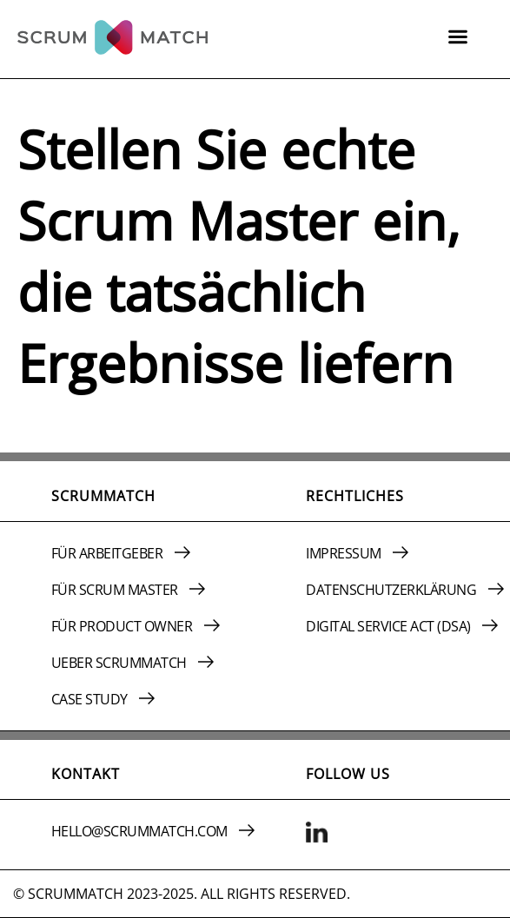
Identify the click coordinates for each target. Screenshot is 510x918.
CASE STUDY (103, 699)
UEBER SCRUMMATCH (133, 662)
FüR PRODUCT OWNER (135, 626)
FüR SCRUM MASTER (128, 589)
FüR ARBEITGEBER (120, 553)
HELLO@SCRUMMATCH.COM (153, 831)
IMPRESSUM (357, 553)
